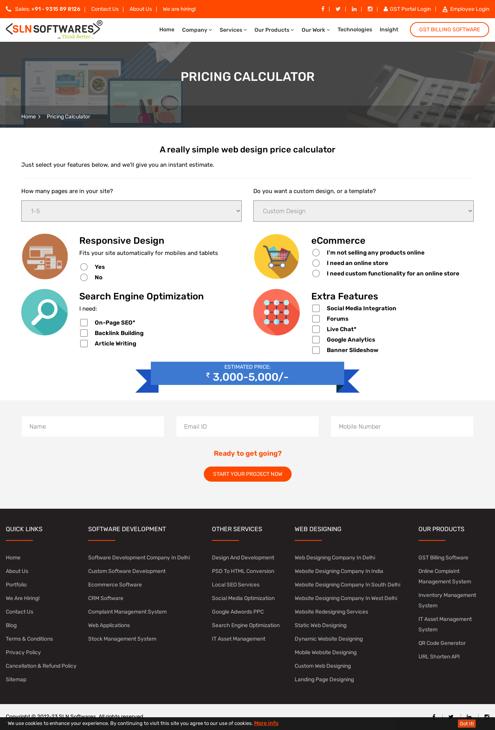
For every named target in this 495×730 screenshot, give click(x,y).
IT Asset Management (238, 639)
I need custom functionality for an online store (393, 273)
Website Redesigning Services (331, 612)
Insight (389, 29)
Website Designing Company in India (339, 571)
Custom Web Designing (323, 666)
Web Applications (109, 625)
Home (166, 29)
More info (266, 723)
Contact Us (105, 9)
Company (197, 30)
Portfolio (16, 584)
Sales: (43, 9)
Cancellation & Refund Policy (41, 666)
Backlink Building (119, 333)
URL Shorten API (439, 656)
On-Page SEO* (115, 322)
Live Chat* (342, 329)
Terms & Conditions (29, 639)
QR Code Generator (442, 643)
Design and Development (243, 557)
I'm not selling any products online (376, 252)
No (98, 277)
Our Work (316, 30)
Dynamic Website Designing (329, 639)
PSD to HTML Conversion (243, 571)
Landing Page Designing (324, 679)
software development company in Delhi (139, 557)
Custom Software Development (127, 571)
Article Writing (115, 343)
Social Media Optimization (243, 598)
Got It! (467, 724)
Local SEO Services (235, 584)
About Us (141, 9)
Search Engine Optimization (246, 625)
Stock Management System (122, 639)
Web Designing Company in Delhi (335, 557)
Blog (11, 625)
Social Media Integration (361, 308)
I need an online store (357, 263)
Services (233, 30)
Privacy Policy (23, 652)
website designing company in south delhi (347, 584)
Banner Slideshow (352, 350)
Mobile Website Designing (326, 652)
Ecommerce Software (115, 584)
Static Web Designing (320, 625)
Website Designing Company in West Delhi (346, 598)
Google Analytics (351, 339)
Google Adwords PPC (238, 612)
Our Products (274, 30)
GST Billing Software (449, 29)
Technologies (355, 29)
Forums (337, 318)
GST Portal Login (407, 9)
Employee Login (465, 9)
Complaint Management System (127, 612)
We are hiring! (179, 9)
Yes (100, 266)
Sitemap (16, 679)
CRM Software (105, 598)
